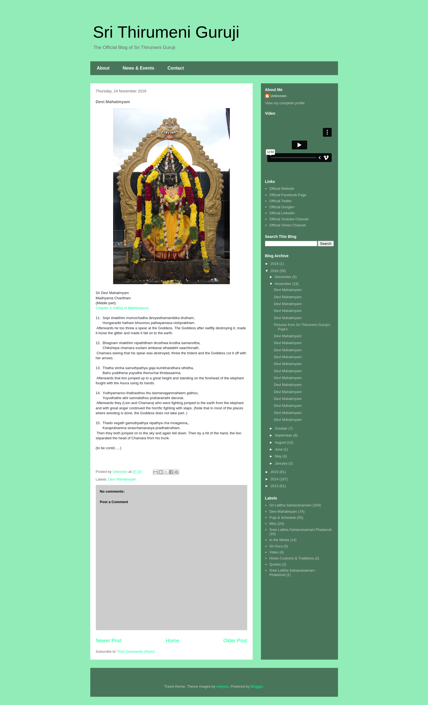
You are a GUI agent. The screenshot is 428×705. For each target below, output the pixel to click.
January (281, 463)
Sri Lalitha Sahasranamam (290, 505)
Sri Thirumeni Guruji (166, 32)
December (283, 277)
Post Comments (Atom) (136, 651)
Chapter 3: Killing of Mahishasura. (122, 308)
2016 (275, 271)
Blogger (256, 686)
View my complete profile (285, 103)
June (279, 449)
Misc (273, 524)
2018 (275, 264)
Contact (175, 68)
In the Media (279, 540)
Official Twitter (280, 201)
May (278, 456)
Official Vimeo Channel (287, 225)
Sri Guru (276, 546)
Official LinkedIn (282, 213)
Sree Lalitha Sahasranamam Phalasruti (300, 530)
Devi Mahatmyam (122, 479)
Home (172, 640)
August (281, 442)
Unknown (279, 96)
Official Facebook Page (287, 195)
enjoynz (222, 686)
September (284, 435)
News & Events (138, 68)
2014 (275, 479)
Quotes (275, 564)
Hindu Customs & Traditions (291, 558)
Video (274, 552)
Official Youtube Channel (289, 219)
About (103, 68)
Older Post (235, 640)
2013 (275, 486)
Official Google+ (282, 207)
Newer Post (109, 640)
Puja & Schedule (282, 517)
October (281, 428)
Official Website (281, 188)
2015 (275, 472)
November (283, 284)
